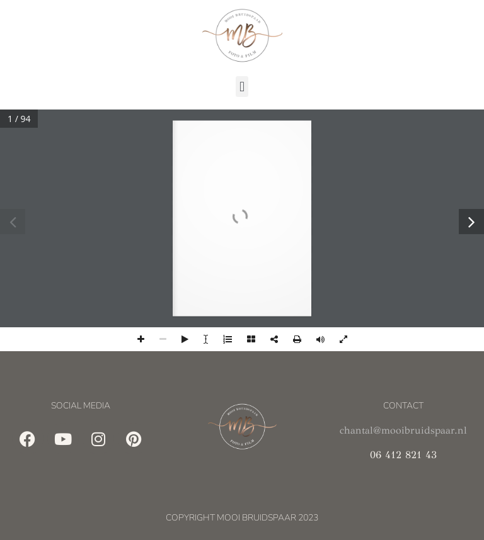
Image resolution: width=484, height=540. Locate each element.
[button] (242, 86)
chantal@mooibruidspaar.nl (403, 430)
